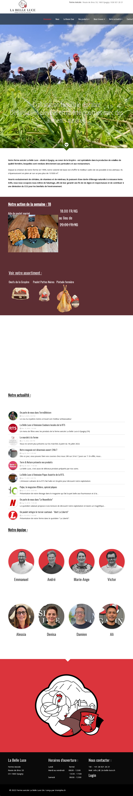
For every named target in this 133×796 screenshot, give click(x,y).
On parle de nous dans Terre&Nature (35, 412)
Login (92, 775)
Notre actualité (115, 19)
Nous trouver (99, 19)
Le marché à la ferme (29, 437)
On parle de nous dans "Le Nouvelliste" (36, 499)
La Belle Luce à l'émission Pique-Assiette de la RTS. (42, 474)
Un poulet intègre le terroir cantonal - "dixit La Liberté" (44, 512)
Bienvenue (47, 19)
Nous (57, 19)
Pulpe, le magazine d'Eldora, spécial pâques (38, 487)
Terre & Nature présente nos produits (36, 462)
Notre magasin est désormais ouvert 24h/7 (38, 449)
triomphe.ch (60, 790)
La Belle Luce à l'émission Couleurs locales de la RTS (42, 425)
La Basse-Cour (69, 19)
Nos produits (83, 19)
